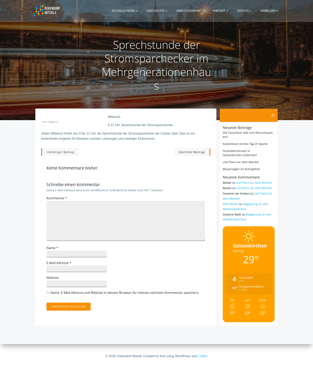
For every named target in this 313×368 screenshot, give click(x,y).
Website (53, 278)
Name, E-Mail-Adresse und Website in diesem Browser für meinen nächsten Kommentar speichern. (125, 293)
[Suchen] (273, 115)
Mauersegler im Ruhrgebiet (241, 169)
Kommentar (57, 198)
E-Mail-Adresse (59, 263)
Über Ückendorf (190, 10)
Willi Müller (230, 204)
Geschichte (157, 10)
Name (53, 248)
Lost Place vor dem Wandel (241, 162)
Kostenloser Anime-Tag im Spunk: (245, 144)
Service (245, 10)
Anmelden (270, 10)
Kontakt (221, 10)
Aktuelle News (125, 10)
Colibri (203, 356)
